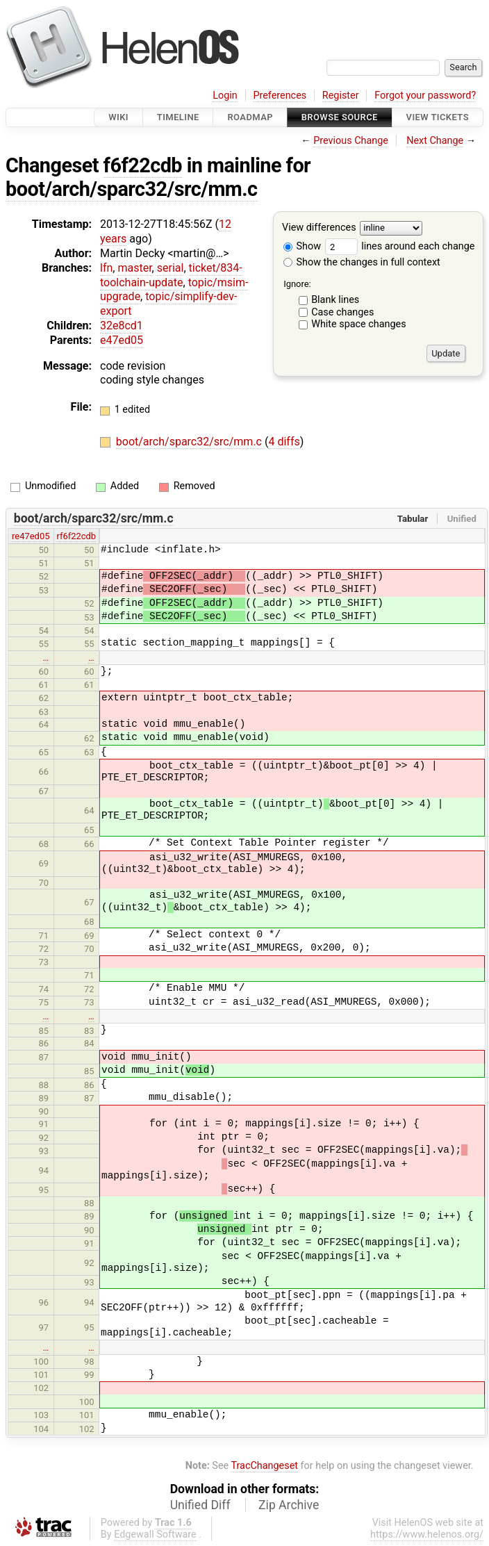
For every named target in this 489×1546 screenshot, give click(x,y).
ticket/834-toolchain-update (171, 275)
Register (340, 95)
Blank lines (335, 300)
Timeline (178, 117)
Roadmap (250, 117)
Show (302, 246)
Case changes (342, 312)
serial (170, 267)
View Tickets (437, 117)
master (134, 267)
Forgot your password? (425, 95)
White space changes (358, 324)
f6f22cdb (142, 165)
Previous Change (350, 141)
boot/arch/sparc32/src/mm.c (132, 189)
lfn (106, 267)
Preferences (279, 95)
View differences (319, 228)
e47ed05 (121, 340)
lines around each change (400, 246)
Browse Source (339, 117)
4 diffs (283, 441)
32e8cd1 (121, 325)
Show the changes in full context (361, 262)
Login (225, 95)
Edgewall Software (155, 1534)
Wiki (118, 117)
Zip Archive (288, 1505)
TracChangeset (264, 1466)
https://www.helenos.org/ (426, 1534)
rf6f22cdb (76, 536)
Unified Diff (200, 1505)
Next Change (434, 141)
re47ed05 (30, 536)
